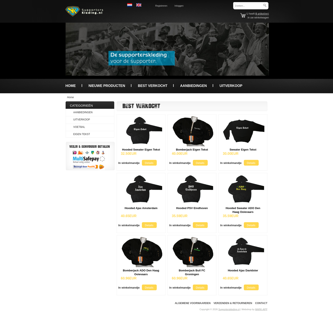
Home (70, 86)
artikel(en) (262, 13)
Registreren (161, 5)
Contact (261, 303)
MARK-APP (261, 309)
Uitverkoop (231, 86)
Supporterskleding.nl (229, 309)
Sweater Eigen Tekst (243, 149)
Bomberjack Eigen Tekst (192, 149)
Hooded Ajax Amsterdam (141, 208)
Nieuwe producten (107, 86)
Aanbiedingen (193, 86)
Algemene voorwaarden (192, 303)
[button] (129, 162)
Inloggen (179, 5)
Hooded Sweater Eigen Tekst (141, 149)
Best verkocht (152, 86)
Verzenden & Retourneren (232, 303)
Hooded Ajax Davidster (243, 270)
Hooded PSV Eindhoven (192, 208)
